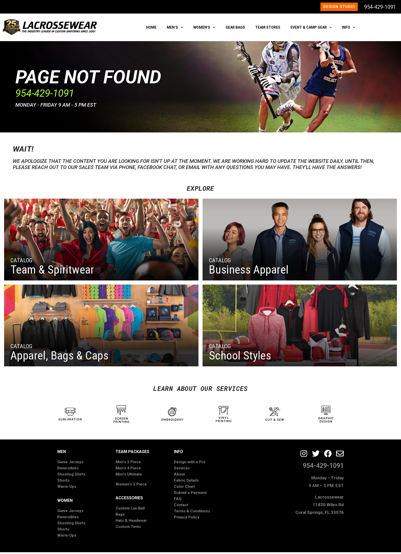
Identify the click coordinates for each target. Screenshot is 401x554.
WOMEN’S (204, 29)
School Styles (240, 357)
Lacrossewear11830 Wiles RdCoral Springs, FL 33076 (319, 506)
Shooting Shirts (71, 476)
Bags (120, 516)
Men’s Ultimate (129, 476)
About (179, 476)
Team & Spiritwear (52, 271)
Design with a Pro (189, 463)
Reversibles (68, 470)
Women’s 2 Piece (131, 485)
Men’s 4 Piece (128, 470)
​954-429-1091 (44, 95)
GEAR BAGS (235, 29)
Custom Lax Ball (130, 510)
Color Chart (184, 488)
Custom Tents (128, 528)
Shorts (63, 482)
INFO (348, 29)
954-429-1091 (380, 8)
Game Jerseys (70, 463)
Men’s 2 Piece (128, 463)
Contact (181, 506)
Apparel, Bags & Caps (59, 357)
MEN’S (175, 29)
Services (182, 470)
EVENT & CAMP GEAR (311, 29)
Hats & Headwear (131, 522)
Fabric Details (186, 482)
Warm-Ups (66, 488)
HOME (151, 29)
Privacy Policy (186, 519)
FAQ (178, 500)
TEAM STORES (267, 29)
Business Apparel (248, 271)
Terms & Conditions (192, 513)
